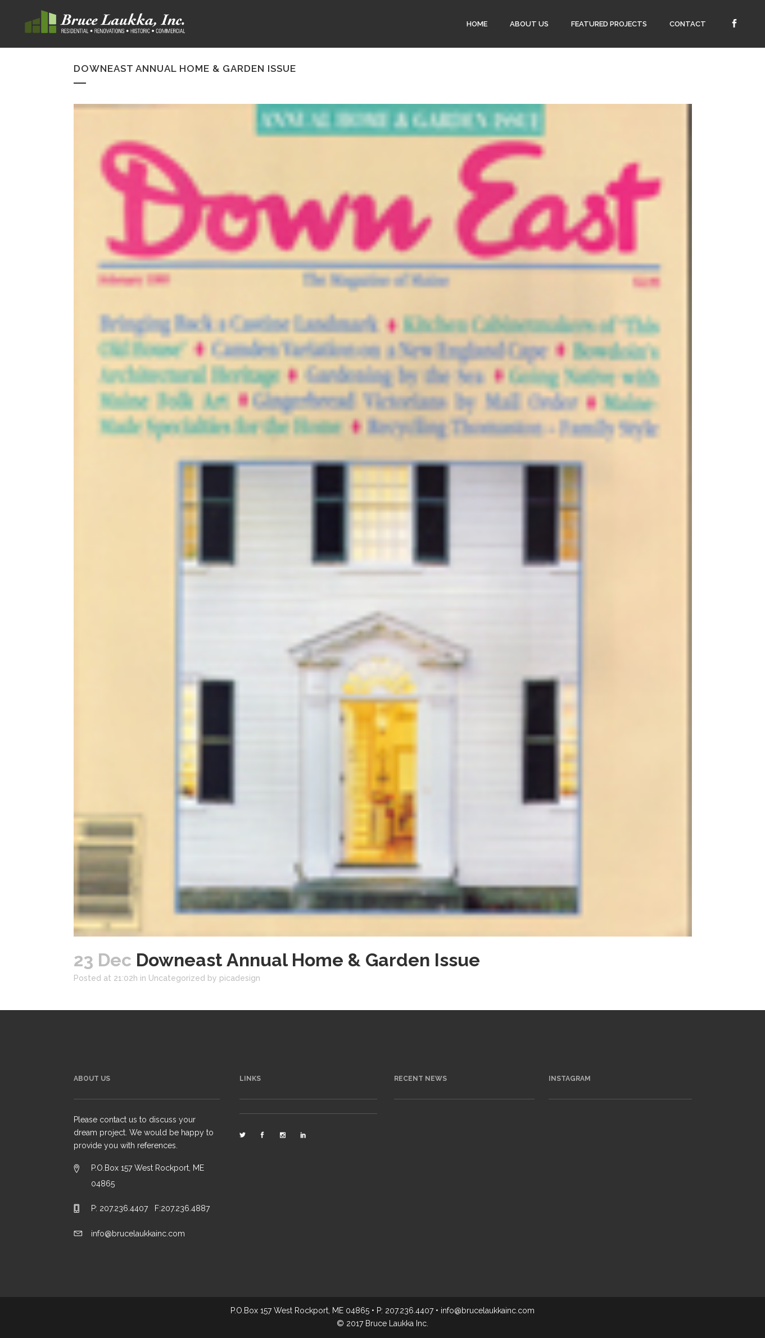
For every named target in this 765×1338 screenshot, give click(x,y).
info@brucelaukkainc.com (138, 1233)
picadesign (239, 978)
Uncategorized (176, 978)
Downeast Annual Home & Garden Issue (185, 68)
